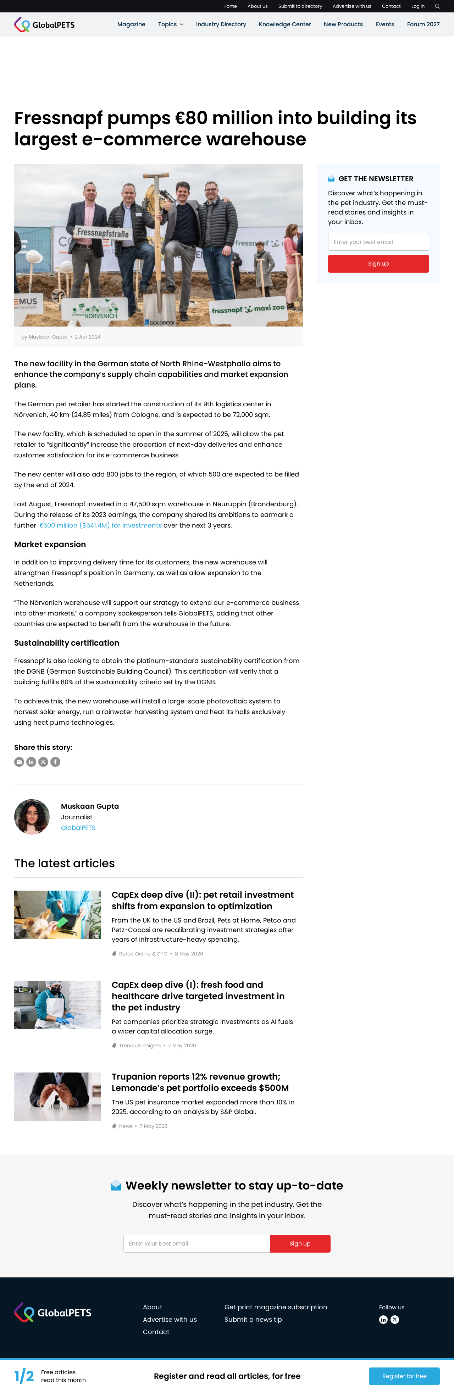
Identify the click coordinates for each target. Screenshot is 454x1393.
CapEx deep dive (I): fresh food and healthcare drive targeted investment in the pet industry (198, 996)
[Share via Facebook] (55, 762)
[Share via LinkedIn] (31, 762)
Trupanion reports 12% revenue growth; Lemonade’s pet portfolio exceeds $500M (200, 1082)
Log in (418, 6)
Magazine (131, 24)
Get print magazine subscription (276, 1307)
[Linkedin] (383, 1319)
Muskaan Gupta (48, 336)
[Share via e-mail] (19, 762)
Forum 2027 (423, 24)
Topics (167, 24)
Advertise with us (352, 6)
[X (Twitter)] (395, 1319)
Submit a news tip (253, 1319)
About (152, 1307)
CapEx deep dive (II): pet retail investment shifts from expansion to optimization (203, 900)
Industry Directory (221, 24)
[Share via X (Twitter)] (43, 762)
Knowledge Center (285, 24)
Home (230, 6)
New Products (343, 24)
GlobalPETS (78, 827)
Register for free (404, 1376)
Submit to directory (300, 6)
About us (258, 6)
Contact (391, 6)
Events (385, 24)
